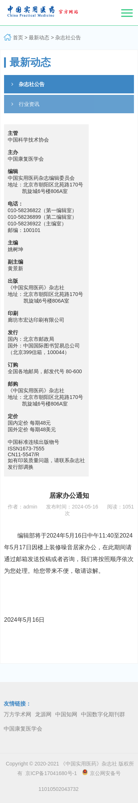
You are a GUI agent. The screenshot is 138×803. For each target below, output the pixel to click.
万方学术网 (17, 714)
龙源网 (43, 714)
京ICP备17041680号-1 (49, 773)
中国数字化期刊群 (103, 714)
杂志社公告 (68, 37)
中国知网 (66, 714)
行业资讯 (25, 104)
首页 (18, 37)
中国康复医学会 (23, 728)
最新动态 (39, 37)
